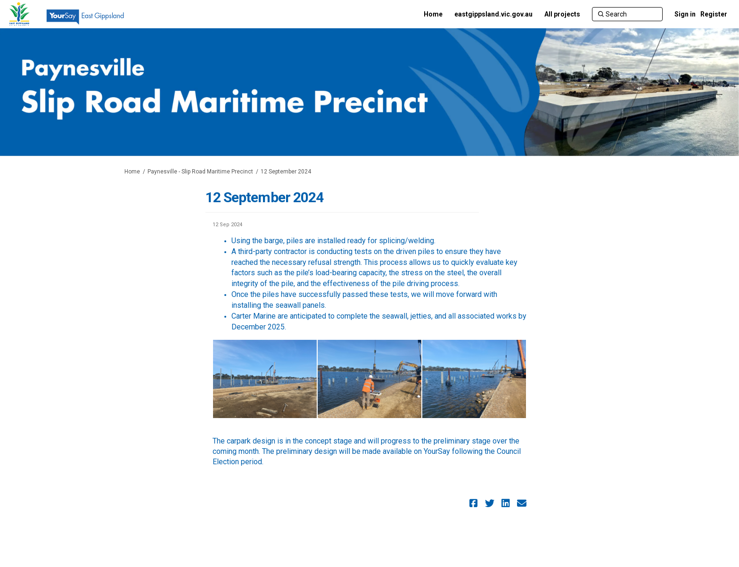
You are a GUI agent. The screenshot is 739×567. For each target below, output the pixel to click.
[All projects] (562, 14)
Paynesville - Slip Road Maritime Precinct (200, 171)
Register (713, 14)
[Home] (433, 14)
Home (132, 171)
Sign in (685, 14)
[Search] (627, 14)
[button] (474, 503)
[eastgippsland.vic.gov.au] (493, 14)
